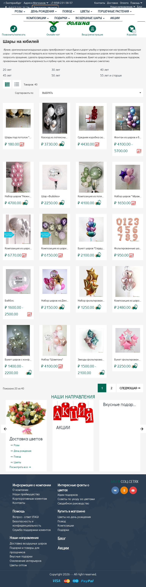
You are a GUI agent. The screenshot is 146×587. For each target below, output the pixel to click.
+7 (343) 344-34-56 (16, 7)
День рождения (44, 11)
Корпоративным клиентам (30, 498)
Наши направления (122, 6)
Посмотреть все (19, 467)
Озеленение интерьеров (25, 561)
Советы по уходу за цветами (76, 499)
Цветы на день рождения (74, 517)
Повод (68, 11)
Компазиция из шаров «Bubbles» (24, 248)
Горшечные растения (115, 11)
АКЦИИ (115, 18)
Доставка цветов (26, 438)
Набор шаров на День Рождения (61, 300)
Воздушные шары (90, 18)
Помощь (136, 3)
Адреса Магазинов (36, 3)
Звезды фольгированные (93, 359)
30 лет (56, 70)
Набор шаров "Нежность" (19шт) (24, 196)
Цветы (86, 11)
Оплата (124, 3)
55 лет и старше (111, 75)
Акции (63, 548)
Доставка (112, 3)
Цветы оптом (18, 565)
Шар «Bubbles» (50, 196)
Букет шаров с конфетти (20, 359)
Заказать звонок (45, 7)
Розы (20, 11)
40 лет (104, 70)
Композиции (37, 18)
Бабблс (9, 300)
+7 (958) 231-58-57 (62, 3)
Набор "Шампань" (52, 359)
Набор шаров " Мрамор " (129, 196)
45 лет (7, 75)
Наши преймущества (26, 494)
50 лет (56, 75)
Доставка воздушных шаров (28, 543)
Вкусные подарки (120, 404)
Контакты (99, 3)
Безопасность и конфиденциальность (27, 523)
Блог (139, 6)
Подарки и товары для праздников (24, 550)
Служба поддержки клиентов (32, 530)
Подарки (62, 18)
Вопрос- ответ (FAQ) (26, 517)
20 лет (7, 70)
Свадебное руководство (73, 503)
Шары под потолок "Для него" (23, 137)
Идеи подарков (68, 495)
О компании (20, 490)
